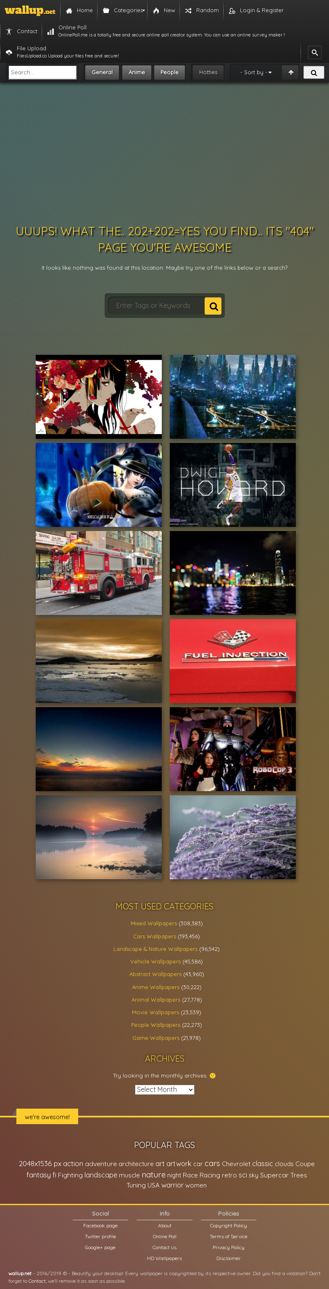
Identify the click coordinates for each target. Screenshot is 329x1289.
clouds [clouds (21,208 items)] (284, 1164)
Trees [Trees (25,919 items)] (298, 1175)
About (164, 1225)
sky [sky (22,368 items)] (253, 1175)
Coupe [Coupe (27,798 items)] (305, 1164)
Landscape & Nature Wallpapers (155, 948)
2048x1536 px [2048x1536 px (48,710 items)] (40, 1163)
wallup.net (20, 1273)
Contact (37, 1281)
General (102, 72)
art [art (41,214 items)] (160, 1163)
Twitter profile (100, 1236)
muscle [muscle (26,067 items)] (129, 1175)
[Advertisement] (164, 153)
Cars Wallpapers (154, 936)
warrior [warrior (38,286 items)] (172, 1185)
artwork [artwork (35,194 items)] (179, 1163)
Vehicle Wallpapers (155, 961)
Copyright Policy (228, 1225)
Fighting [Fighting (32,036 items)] (70, 1175)
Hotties (208, 72)
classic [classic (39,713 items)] (262, 1163)
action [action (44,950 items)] (73, 1163)
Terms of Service (228, 1236)
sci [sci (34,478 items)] (243, 1175)
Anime (137, 72)
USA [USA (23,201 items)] (153, 1185)
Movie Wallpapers (155, 1012)
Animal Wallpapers (156, 999)
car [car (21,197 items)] (198, 1164)
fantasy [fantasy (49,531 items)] (38, 1174)
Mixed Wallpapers (154, 923)
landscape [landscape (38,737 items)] (100, 1175)
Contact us (164, 1247)
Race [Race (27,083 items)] (190, 1175)
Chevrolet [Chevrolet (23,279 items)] (236, 1164)
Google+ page (100, 1247)
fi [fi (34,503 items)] (54, 1175)
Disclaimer (228, 1258)
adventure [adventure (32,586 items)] (101, 1163)
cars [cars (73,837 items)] (212, 1163)
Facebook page (100, 1225)
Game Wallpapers (155, 1037)
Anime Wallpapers (155, 987)
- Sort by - (253, 72)
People (170, 72)
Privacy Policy (229, 1247)
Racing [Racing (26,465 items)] (210, 1175)
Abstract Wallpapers (155, 974)
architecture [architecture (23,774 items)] (136, 1164)
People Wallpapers (155, 1024)
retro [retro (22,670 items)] (229, 1175)
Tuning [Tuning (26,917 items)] (136, 1185)
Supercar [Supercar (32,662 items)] (274, 1175)
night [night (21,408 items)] (174, 1175)
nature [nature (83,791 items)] (154, 1174)
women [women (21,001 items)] (196, 1185)
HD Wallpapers (164, 1258)
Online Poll (164, 1236)
